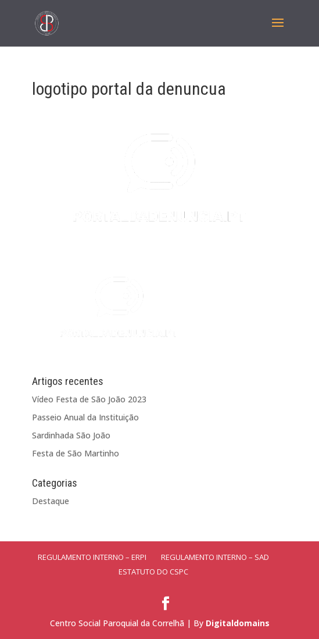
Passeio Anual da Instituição (85, 417)
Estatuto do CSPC (153, 571)
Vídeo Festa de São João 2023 (89, 399)
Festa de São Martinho (75, 453)
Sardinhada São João (71, 435)
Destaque (50, 500)
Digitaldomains (238, 623)
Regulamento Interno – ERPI (92, 557)
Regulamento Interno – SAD (215, 557)
